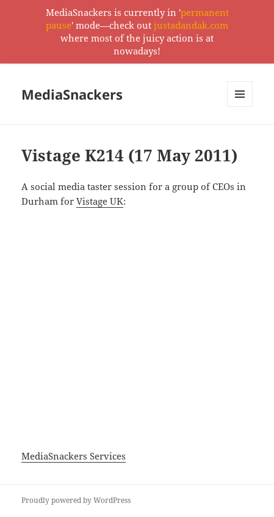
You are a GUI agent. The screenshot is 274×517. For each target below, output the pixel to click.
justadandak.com (191, 25)
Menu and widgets (240, 106)
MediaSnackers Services (73, 456)
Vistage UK (99, 201)
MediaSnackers (72, 94)
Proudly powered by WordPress (76, 500)
